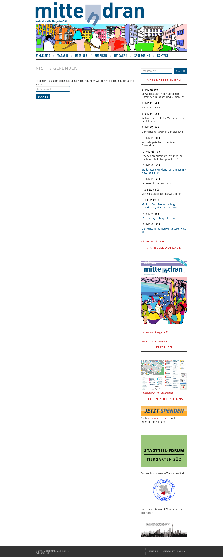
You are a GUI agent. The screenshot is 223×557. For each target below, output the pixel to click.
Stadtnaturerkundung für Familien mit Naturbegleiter (164, 171)
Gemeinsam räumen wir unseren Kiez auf (164, 230)
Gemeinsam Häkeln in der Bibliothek (163, 131)
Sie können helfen (157, 418)
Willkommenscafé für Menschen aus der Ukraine (163, 119)
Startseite (43, 55)
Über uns (81, 55)
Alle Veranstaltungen (153, 241)
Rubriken (100, 55)
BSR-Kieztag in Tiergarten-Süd (159, 218)
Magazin (62, 55)
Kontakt (162, 55)
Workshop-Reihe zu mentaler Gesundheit (159, 144)
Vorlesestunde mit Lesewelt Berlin (161, 194)
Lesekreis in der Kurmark (156, 183)
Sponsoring (142, 55)
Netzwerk (120, 55)
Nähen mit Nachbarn (154, 107)
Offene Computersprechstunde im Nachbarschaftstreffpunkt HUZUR (162, 157)
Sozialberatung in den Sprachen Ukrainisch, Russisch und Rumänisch (163, 95)
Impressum (153, 551)
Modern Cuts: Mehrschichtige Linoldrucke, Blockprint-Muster (160, 206)
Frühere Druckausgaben (155, 341)
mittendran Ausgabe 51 (154, 332)
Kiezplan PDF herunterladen (157, 392)
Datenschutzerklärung (174, 551)
